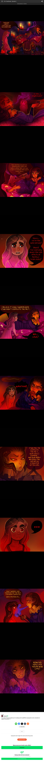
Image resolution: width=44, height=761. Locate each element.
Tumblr (25, 724)
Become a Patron (22, 739)
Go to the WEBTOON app (22, 758)
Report (22, 731)
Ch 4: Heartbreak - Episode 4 (10, 1)
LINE (16, 724)
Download (22, 747)
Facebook (19, 724)
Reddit (28, 724)
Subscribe (22, 726)
